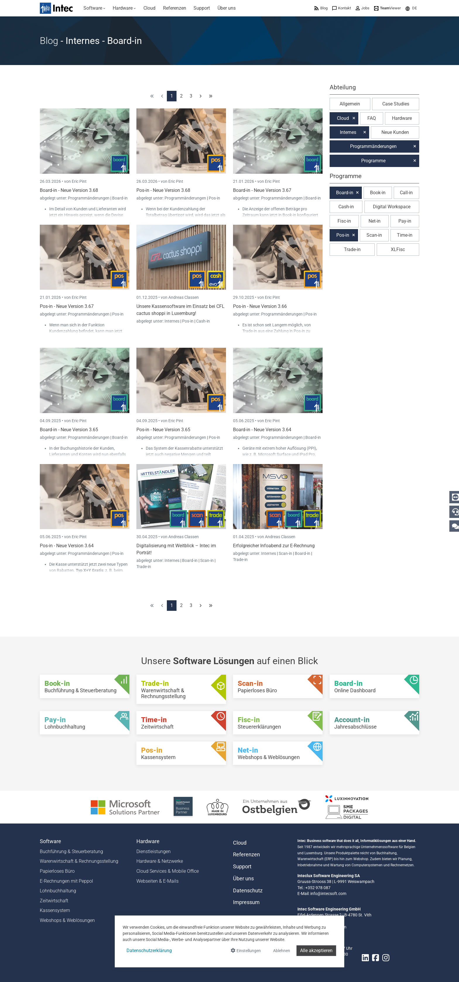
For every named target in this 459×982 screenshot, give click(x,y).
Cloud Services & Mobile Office (167, 871)
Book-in (378, 192)
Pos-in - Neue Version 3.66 (260, 306)
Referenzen (246, 854)
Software (50, 841)
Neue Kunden (395, 132)
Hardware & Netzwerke (159, 861)
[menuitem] (94, 8)
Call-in (406, 192)
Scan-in (207, 560)
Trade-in (143, 566)
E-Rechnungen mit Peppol (66, 881)
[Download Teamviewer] (387, 8)
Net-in (375, 221)
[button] (411, 8)
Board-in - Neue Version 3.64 (262, 429)
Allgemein (350, 104)
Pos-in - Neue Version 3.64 (67, 545)
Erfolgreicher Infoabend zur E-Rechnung (274, 545)
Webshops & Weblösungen (67, 920)
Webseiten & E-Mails (157, 881)
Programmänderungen (89, 198)
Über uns (243, 879)
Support (242, 867)
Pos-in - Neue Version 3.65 (163, 429)
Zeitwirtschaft (54, 900)
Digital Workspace (391, 206)
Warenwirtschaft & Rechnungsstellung (79, 861)
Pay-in (404, 221)
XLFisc (398, 249)
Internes (172, 321)
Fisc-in (344, 221)
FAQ (371, 118)
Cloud (343, 118)
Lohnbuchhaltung (58, 891)
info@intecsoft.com (328, 893)
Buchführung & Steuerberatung (71, 851)
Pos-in (214, 198)
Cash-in (203, 321)
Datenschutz (248, 891)
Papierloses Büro (57, 871)
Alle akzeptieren (316, 950)
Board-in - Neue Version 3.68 (69, 190)
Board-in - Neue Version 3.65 (69, 429)
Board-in (120, 198)
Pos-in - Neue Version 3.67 (67, 306)
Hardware (402, 118)
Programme (373, 160)
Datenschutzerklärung (149, 950)
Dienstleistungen (153, 851)
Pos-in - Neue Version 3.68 (163, 190)
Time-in (404, 235)
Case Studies (395, 104)
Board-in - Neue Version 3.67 (262, 190)
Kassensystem (55, 910)
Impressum (246, 902)
